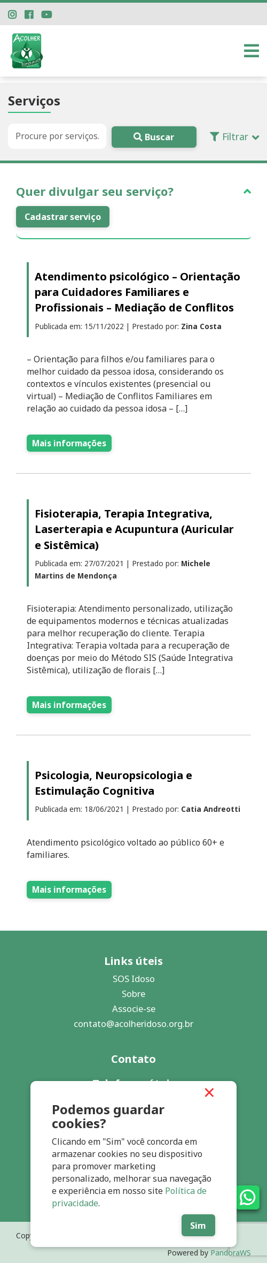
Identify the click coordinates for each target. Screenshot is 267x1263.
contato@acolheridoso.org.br (133, 1020)
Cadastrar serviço (63, 216)
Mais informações (69, 442)
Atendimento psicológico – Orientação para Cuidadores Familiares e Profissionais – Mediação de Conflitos (137, 292)
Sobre (133, 990)
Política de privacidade (100, 1201)
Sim (194, 1224)
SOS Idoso (134, 975)
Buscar (149, 136)
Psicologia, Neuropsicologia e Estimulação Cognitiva (113, 781)
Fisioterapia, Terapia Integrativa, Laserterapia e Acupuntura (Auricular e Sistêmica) (134, 528)
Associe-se (133, 1005)
